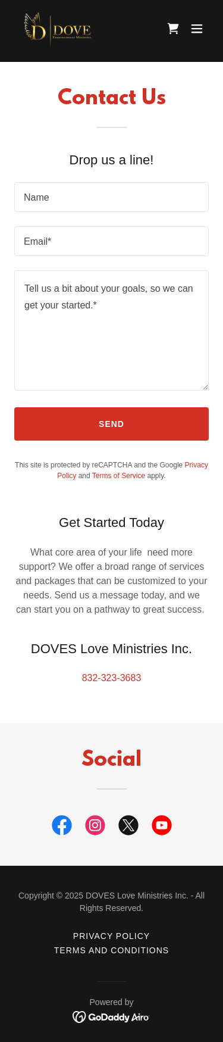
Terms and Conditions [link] (111, 950)
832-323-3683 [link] (112, 678)
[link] (59, 28)
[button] (197, 28)
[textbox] (111, 197)
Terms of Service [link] (118, 476)
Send (111, 424)
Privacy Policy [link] (111, 936)
